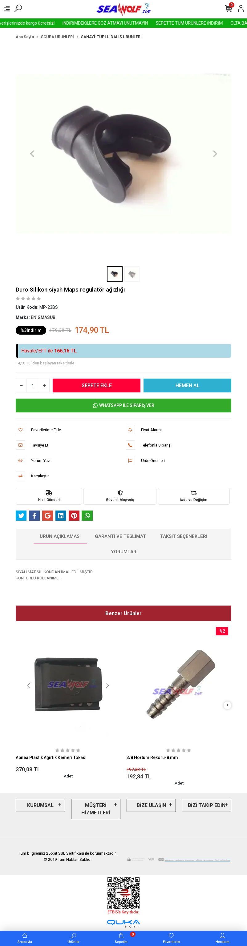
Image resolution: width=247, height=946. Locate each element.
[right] (227, 705)
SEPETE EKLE (97, 385)
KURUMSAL (40, 805)
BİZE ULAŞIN (151, 805)
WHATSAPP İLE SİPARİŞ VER (123, 405)
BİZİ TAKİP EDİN (206, 805)
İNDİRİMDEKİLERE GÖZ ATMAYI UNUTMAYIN (121, 23)
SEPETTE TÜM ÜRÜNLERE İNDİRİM (205, 23)
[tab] (60, 536)
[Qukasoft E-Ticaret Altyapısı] (123, 924)
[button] (32, 153)
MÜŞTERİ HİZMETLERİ (95, 809)
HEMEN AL (188, 385)
